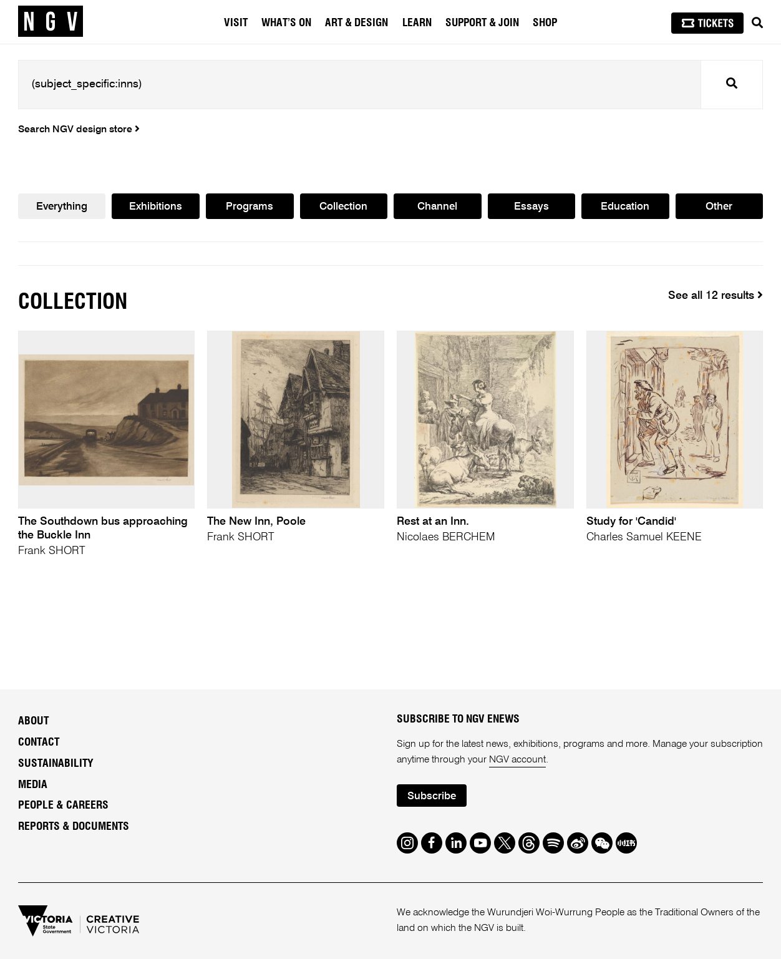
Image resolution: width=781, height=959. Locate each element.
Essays (531, 207)
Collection (343, 207)
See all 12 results (715, 295)
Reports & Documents (73, 826)
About (33, 721)
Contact (38, 742)
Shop (545, 23)
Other (719, 207)
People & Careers (63, 805)
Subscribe (431, 796)
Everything (61, 207)
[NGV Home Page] (50, 22)
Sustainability (56, 763)
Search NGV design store (79, 130)
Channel (437, 207)
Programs (249, 207)
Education (625, 207)
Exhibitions (155, 207)
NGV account (517, 760)
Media (32, 785)
